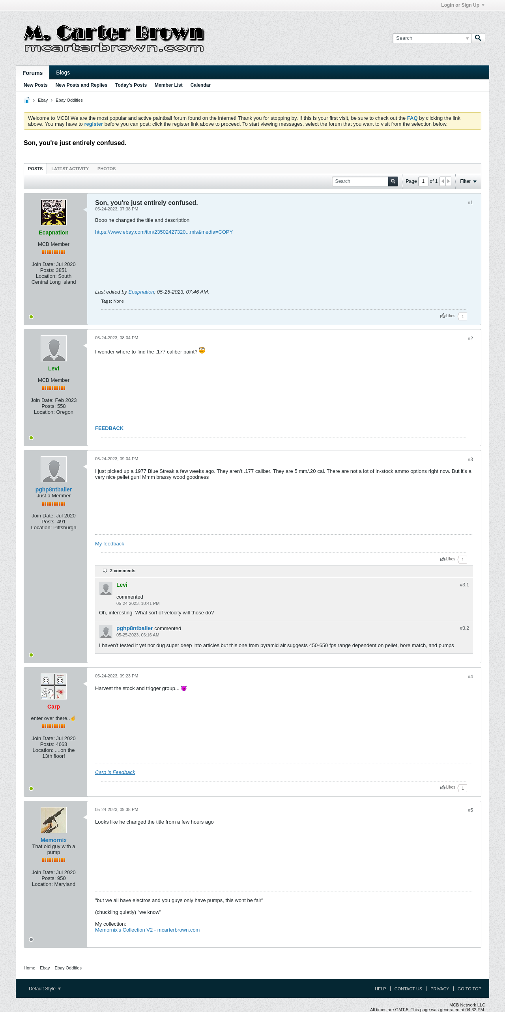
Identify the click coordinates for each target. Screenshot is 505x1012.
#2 (470, 338)
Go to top (469, 988)
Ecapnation (141, 292)
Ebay (43, 100)
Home (29, 967)
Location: (46, 276)
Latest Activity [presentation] (70, 168)
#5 (470, 810)
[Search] (432, 38)
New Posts (36, 85)
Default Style (45, 989)
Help (380, 988)
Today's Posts (131, 85)
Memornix (54, 840)
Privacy (439, 988)
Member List (169, 85)
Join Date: (43, 264)
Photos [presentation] (106, 168)
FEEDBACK (109, 428)
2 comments (122, 570)
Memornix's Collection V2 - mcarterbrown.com (147, 930)
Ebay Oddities (69, 100)
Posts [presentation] (35, 168)
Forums (32, 73)
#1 (470, 202)
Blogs (63, 72)
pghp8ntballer (54, 489)
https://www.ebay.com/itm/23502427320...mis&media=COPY (164, 232)
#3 (470, 459)
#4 (470, 676)
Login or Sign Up (462, 5)
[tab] (35, 168)
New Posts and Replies (81, 85)
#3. (464, 585)
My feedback (109, 544)
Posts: (47, 270)
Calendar (201, 85)
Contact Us (409, 988)
